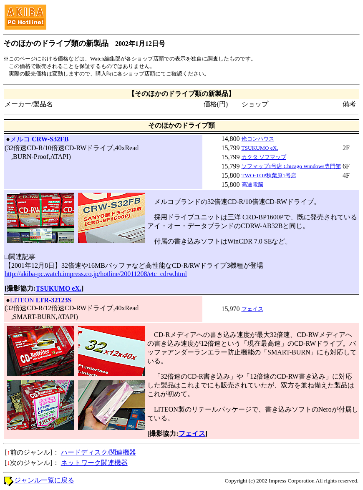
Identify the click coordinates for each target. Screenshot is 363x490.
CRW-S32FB (50, 139)
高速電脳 (252, 184)
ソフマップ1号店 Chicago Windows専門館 (291, 166)
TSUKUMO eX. (260, 148)
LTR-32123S (54, 300)
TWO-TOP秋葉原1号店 (269, 175)
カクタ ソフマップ (264, 157)
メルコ (20, 139)
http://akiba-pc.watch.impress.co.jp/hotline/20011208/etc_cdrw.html (96, 273)
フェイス (252, 309)
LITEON (22, 300)
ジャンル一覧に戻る (44, 480)
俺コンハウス (258, 139)
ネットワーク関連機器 (94, 462)
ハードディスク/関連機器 (98, 452)
